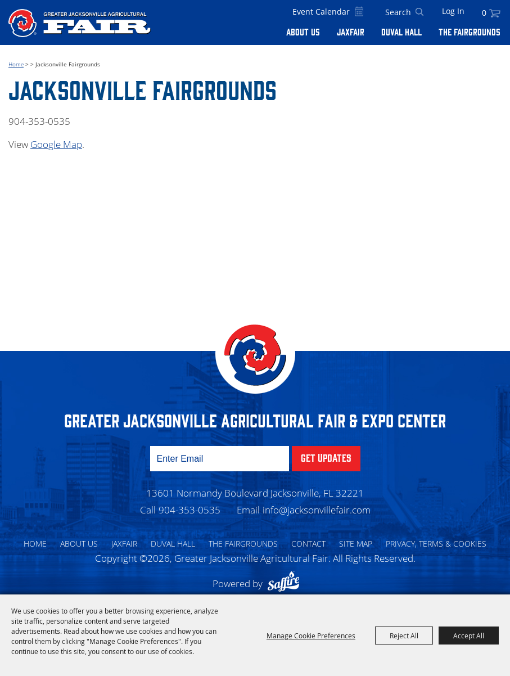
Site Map (355, 543)
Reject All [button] (404, 635)
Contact (308, 543)
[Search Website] (398, 12)
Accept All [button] (468, 635)
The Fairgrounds (469, 31)
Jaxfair (350, 31)
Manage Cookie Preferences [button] (311, 635)
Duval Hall (401, 31)
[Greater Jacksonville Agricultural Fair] (79, 22)
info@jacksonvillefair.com (317, 509)
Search (419, 12)
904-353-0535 (189, 509)
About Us (303, 31)
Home (16, 64)
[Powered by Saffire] (286, 583)
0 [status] (484, 12)
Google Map (56, 144)
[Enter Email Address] (219, 458)
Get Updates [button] (326, 457)
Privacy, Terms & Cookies (436, 543)
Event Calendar (321, 11)
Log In (453, 11)
